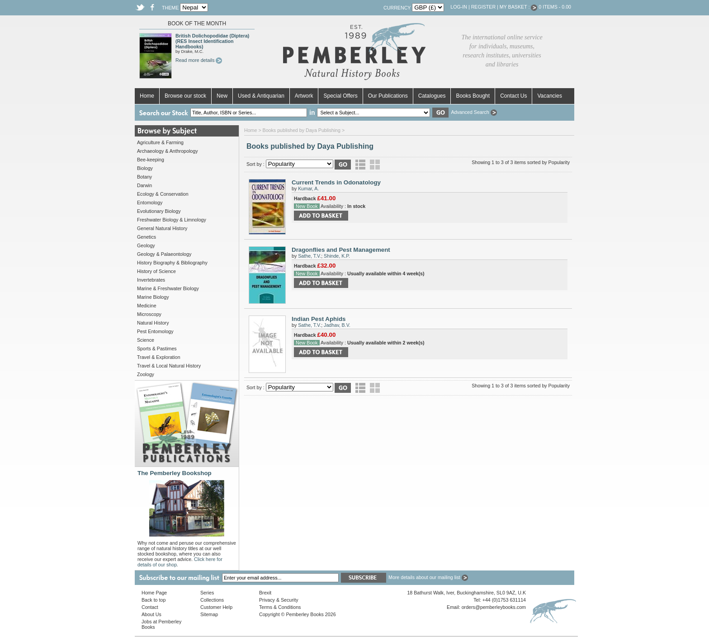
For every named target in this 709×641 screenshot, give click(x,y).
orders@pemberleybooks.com (494, 607)
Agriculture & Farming (160, 142)
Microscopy (149, 314)
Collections (212, 600)
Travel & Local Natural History (169, 365)
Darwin (144, 185)
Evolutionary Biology (159, 211)
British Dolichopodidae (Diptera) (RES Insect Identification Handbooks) (212, 41)
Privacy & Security (278, 600)
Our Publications (388, 96)
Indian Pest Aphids (318, 319)
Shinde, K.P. (337, 256)
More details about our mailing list (428, 577)
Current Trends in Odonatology (336, 182)
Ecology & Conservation (163, 194)
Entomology (149, 202)
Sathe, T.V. (309, 256)
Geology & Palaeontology (164, 254)
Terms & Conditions (280, 607)
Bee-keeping (150, 159)
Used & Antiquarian (261, 96)
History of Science (156, 271)
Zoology (145, 374)
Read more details (198, 60)
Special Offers (340, 96)
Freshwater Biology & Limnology (171, 219)
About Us (151, 614)
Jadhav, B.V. (337, 325)
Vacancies (549, 96)
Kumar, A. (308, 188)
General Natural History (162, 228)
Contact (150, 607)
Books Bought (473, 96)
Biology (145, 168)
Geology (146, 245)
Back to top (153, 600)
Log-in (458, 6)
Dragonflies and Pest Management (341, 249)
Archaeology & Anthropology (167, 151)
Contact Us (513, 96)
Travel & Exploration (158, 357)
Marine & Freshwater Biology (168, 288)
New (222, 96)
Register (483, 6)
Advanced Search (473, 112)
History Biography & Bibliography (172, 262)
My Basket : (519, 6)
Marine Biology (153, 297)
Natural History (153, 322)
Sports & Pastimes (157, 348)
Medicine (146, 305)
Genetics (146, 237)
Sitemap (209, 614)
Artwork (304, 96)
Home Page (154, 592)
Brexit (265, 592)
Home (147, 96)
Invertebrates (151, 280)
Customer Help (216, 607)
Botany (144, 176)
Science (145, 340)
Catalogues (432, 96)
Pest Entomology (155, 331)
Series (207, 592)
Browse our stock (185, 96)
